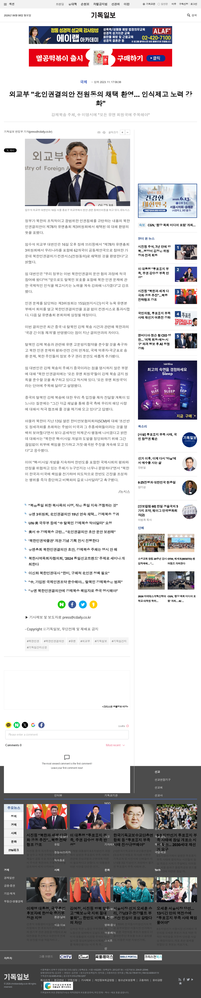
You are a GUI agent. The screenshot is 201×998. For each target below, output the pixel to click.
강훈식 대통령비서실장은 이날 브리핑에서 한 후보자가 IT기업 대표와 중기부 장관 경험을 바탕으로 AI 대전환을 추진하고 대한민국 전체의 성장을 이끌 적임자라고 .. (46, 932)
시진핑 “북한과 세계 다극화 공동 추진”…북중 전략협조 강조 (153, 295)
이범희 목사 (145, 520)
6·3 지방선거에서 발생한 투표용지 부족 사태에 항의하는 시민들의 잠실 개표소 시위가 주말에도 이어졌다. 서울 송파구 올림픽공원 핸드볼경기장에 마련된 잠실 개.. (177, 863)
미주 (174, 4)
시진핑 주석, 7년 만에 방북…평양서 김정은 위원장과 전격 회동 (154, 251)
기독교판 (150, 4)
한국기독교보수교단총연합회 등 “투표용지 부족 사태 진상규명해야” (133, 840)
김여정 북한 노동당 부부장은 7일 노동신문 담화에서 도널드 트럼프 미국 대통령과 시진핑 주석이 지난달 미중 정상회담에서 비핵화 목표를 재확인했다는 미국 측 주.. (89, 936)
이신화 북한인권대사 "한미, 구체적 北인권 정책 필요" (69, 573)
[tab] (14, 816)
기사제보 (86, 980)
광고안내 (59, 980)
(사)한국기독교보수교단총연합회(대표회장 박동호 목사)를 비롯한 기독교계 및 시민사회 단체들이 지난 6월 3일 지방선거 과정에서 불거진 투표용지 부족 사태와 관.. (133, 858)
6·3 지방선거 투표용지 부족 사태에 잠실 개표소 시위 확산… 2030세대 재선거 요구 (177, 842)
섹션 (9, 4)
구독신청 (183, 4)
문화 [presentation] (14, 842)
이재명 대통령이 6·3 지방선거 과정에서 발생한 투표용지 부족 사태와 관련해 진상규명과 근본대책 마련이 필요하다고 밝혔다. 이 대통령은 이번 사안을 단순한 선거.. (90, 858)
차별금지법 (100, 4)
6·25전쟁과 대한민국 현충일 (157, 482)
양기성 (142, 487)
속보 (142, 225)
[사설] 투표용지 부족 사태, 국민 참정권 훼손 (157, 436)
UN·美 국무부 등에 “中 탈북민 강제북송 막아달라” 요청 (70, 523)
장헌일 (142, 467)
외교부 (86, 641)
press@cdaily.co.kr (40, 131)
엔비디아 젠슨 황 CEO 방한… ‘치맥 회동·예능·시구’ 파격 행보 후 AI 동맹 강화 (154, 342)
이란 (126, 4)
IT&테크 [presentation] (14, 850)
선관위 (115, 4)
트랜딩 (60, 4)
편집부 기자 (22, 131)
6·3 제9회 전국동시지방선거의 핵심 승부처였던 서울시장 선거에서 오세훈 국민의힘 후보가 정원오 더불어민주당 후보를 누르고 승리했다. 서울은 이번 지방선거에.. (133, 932)
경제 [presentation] (14, 825)
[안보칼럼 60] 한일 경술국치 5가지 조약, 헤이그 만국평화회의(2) (158, 510)
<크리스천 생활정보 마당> (115, 706)
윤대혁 (72, 4)
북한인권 (34, 641)
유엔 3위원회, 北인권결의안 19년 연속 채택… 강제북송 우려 (73, 514)
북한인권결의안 (55, 641)
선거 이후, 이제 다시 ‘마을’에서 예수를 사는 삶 (157, 460)
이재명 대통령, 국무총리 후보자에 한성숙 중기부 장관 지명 (45, 913)
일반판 (164, 4)
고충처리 (144, 980)
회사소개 (45, 980)
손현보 (85, 4)
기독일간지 (119, 641)
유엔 (73, 641)
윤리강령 (157, 980)
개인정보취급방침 (104, 980)
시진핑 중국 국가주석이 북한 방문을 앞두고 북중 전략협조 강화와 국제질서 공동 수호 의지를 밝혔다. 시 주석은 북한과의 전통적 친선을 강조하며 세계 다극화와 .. (46, 858)
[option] (153, 550)
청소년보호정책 (126, 980)
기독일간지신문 (38, 647)
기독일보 (101, 641)
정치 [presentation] (14, 816)
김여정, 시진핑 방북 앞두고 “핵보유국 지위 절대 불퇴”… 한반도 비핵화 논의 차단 (90, 915)
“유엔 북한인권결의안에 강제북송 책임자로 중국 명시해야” (73, 590)
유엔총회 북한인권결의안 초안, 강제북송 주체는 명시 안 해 (72, 549)
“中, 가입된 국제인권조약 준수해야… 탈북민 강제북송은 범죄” (75, 582)
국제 (83, 82)
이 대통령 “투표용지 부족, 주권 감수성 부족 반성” (153, 273)
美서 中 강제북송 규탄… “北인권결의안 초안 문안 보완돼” (71, 532)
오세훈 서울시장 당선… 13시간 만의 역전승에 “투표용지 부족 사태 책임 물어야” (177, 915)
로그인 (193, 4)
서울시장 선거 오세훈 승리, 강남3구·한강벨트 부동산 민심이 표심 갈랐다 (132, 913)
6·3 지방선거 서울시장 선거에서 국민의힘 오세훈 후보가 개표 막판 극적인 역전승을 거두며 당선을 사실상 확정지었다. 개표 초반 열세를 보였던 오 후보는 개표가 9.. (177, 936)
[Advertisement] (167, 154)
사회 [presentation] (14, 833)
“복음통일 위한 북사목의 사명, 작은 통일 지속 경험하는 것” (73, 505)
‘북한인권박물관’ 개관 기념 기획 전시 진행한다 (63, 540)
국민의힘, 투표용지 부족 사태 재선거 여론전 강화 (154, 315)
